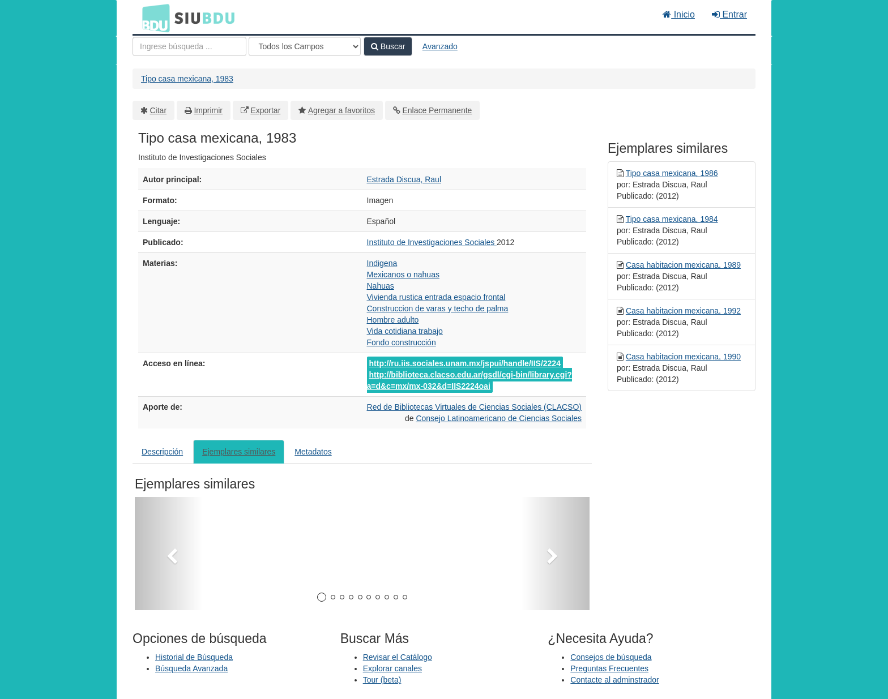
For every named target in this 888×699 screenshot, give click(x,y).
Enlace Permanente (437, 110)
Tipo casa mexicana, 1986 (672, 173)
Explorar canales (392, 668)
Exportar (265, 110)
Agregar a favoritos (341, 110)
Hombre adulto (393, 319)
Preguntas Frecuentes (609, 668)
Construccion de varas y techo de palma (438, 308)
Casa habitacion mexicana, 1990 (683, 356)
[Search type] (305, 46)
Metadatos (312, 451)
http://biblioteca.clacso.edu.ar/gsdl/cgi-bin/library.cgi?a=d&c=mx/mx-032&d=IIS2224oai (469, 380)
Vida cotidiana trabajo (405, 331)
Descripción (162, 451)
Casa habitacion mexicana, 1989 (683, 264)
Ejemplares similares (238, 451)
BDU (153, 17)
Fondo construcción (401, 342)
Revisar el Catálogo (397, 657)
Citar (158, 110)
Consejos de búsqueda (610, 657)
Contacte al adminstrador (614, 679)
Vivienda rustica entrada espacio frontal (436, 297)
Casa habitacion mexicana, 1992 (683, 310)
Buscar (388, 46)
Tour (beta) (382, 679)
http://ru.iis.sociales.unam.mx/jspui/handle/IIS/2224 (465, 363)
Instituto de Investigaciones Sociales (432, 242)
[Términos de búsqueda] (189, 46)
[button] (169, 553)
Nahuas (380, 285)
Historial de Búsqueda (194, 657)
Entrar (729, 14)
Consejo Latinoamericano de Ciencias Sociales (499, 418)
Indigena (382, 263)
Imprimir (208, 110)
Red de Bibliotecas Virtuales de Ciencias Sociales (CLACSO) (474, 406)
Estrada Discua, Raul (404, 179)
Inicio (679, 14)
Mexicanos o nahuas (403, 274)
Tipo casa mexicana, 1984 (672, 219)
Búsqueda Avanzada (191, 668)
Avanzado (440, 46)
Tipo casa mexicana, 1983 (187, 78)
